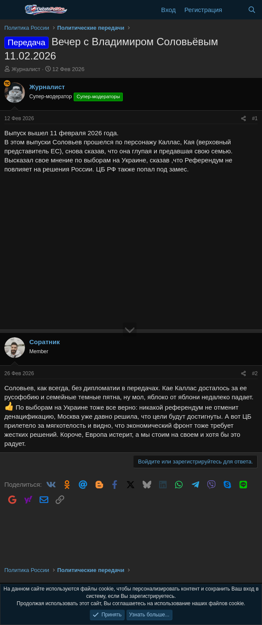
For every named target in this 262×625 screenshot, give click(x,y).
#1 (255, 118)
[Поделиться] (243, 119)
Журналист (26, 69)
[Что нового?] (234, 10)
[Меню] (12, 10)
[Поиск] (251, 10)
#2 (255, 373)
